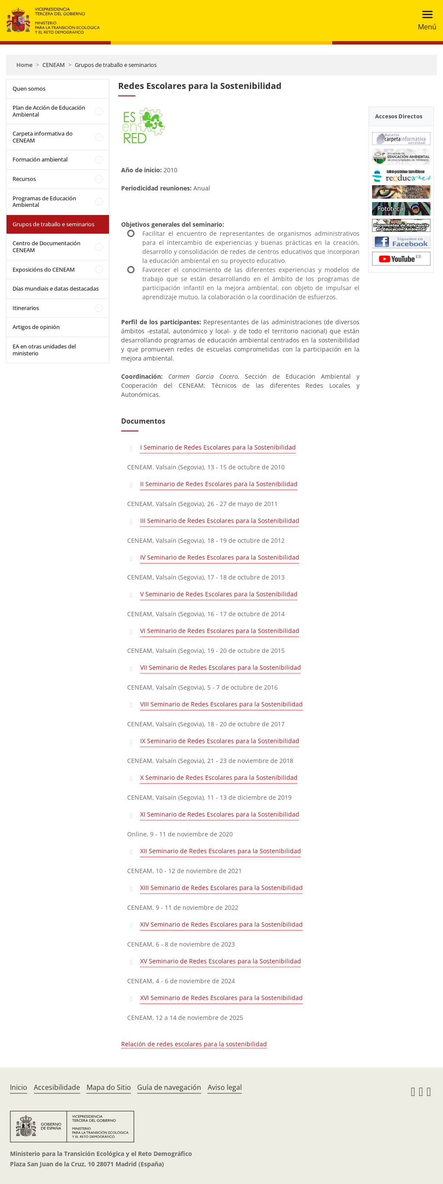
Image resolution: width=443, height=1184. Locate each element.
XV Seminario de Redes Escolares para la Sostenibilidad (220, 961)
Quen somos (29, 88)
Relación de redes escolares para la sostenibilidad (194, 1044)
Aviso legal (225, 1087)
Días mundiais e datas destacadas (56, 288)
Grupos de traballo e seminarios (116, 65)
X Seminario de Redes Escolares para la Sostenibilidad (219, 777)
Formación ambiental (40, 159)
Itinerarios (26, 308)
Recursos (24, 179)
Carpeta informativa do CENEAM (43, 137)
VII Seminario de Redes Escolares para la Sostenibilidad (220, 667)
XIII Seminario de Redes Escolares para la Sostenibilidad (221, 887)
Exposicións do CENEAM (44, 269)
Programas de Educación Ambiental (44, 201)
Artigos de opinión (36, 327)
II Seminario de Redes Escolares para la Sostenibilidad (219, 484)
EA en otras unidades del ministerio (44, 349)
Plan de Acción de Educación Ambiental (49, 111)
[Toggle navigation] (424, 20)
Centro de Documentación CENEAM (46, 246)
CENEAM (53, 65)
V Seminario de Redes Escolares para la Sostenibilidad (219, 594)
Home (24, 65)
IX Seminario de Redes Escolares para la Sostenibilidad (219, 741)
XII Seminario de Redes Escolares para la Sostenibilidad (220, 851)
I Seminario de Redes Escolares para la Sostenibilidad (218, 447)
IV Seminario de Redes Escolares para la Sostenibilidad (219, 557)
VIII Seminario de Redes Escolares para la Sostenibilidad (221, 704)
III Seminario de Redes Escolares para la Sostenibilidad (219, 520)
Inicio (18, 1087)
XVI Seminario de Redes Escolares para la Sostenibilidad (221, 998)
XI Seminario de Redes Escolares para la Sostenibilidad (219, 814)
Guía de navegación (169, 1087)
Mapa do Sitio (109, 1087)
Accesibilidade (57, 1087)
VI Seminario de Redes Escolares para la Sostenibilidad (219, 631)
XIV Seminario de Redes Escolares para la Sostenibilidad (221, 924)
